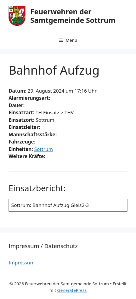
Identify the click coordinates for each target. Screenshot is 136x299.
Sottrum (43, 149)
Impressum (22, 262)
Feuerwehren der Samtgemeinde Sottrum (72, 16)
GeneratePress (72, 290)
